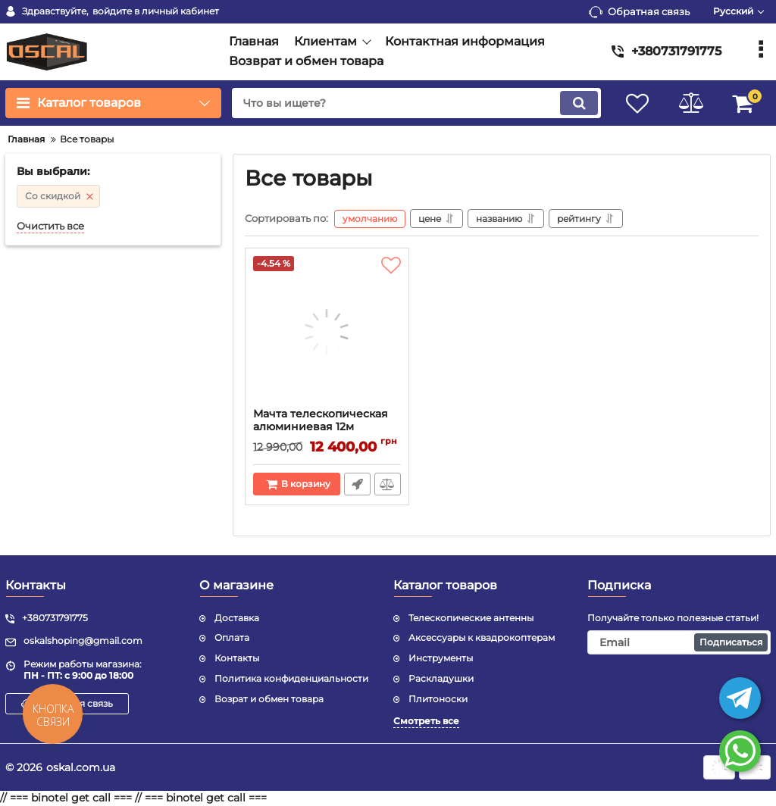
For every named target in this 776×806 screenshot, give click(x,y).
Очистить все (50, 226)
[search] (416, 103)
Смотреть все (426, 720)
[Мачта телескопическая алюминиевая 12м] (327, 332)
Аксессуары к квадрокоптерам (481, 637)
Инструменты (440, 658)
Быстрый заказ (357, 484)
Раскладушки (441, 678)
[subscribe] (679, 642)
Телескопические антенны (471, 617)
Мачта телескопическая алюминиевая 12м (320, 420)
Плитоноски (438, 698)
